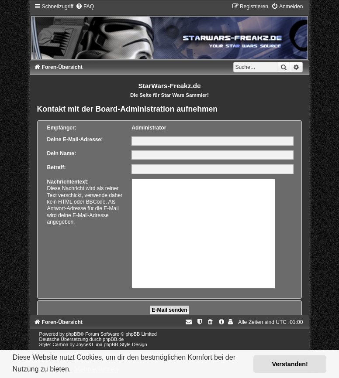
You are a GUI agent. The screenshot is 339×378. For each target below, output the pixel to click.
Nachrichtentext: (68, 182)
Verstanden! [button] (290, 364)
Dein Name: (61, 153)
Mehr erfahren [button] (96, 369)
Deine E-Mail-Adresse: (75, 139)
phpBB (73, 334)
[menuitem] (85, 6)
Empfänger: (61, 128)
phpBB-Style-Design (125, 344)
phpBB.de (113, 339)
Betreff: (56, 167)
